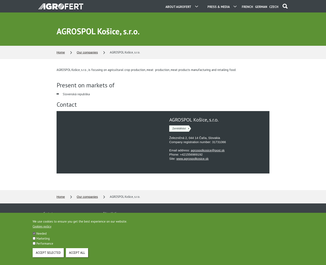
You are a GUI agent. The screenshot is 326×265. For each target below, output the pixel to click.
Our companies (87, 52)
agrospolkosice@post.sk (208, 150)
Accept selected (48, 253)
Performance (44, 243)
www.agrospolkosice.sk (192, 158)
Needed (41, 233)
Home (61, 52)
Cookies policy (42, 226)
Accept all (77, 253)
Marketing (43, 238)
